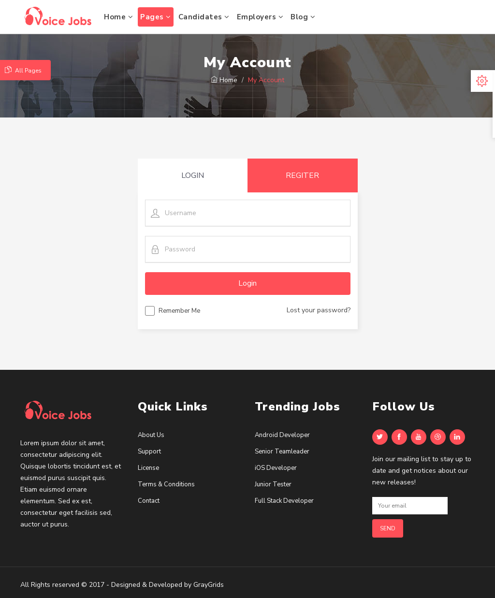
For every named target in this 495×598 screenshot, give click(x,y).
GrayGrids (208, 584)
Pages (155, 17)
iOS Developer (276, 468)
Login (247, 283)
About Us (151, 435)
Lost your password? (318, 310)
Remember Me (172, 312)
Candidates (204, 17)
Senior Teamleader (282, 451)
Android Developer (282, 435)
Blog (303, 17)
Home (118, 17)
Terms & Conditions (166, 484)
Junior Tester (273, 484)
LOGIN (192, 175)
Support (149, 451)
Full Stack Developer (284, 500)
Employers (260, 17)
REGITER (302, 175)
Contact (149, 500)
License (148, 468)
